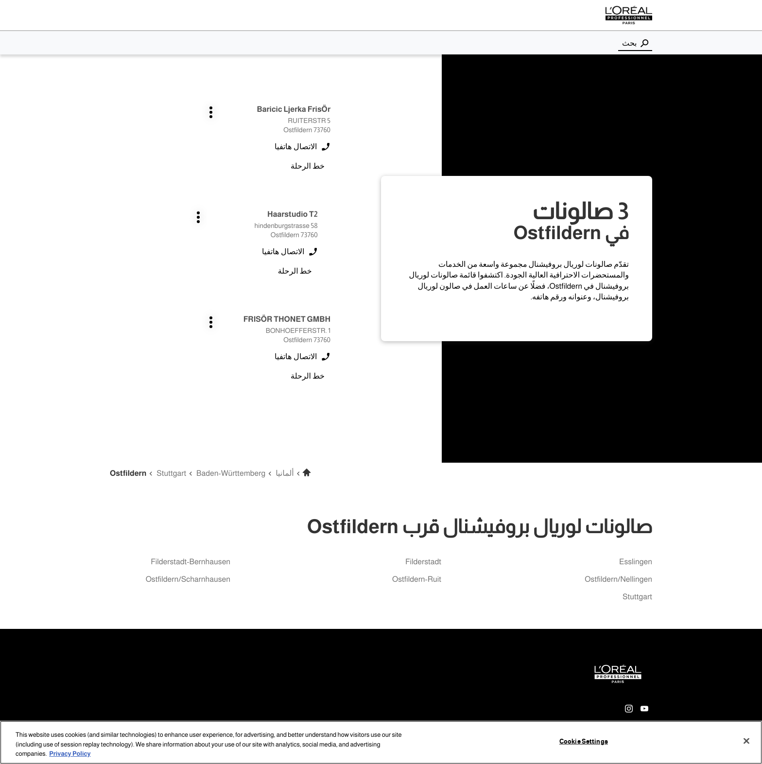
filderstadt (423, 562)
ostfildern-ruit (416, 579)
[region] (381, 742)
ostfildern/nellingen (618, 579)
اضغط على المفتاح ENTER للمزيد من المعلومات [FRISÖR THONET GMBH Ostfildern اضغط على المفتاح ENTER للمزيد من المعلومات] (330, 258)
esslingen (635, 562)
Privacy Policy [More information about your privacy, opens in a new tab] (69, 754)
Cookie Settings (583, 741)
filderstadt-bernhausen (190, 562)
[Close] (746, 740)
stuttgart (637, 597)
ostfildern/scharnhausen (188, 579)
